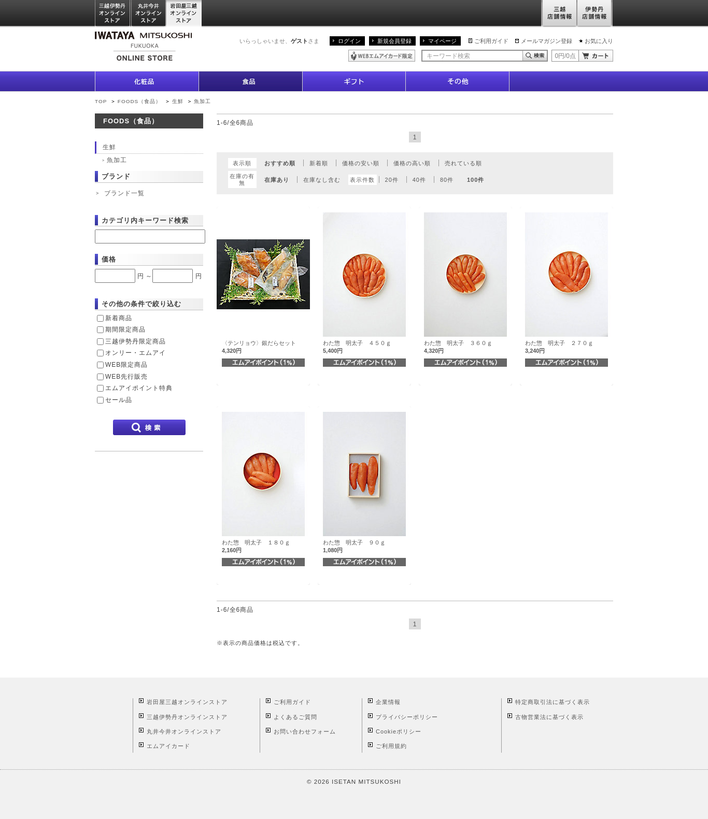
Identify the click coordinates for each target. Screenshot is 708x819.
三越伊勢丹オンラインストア (113, 13)
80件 (447, 180)
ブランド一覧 (124, 193)
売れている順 (463, 163)
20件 (392, 180)
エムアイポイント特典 (139, 388)
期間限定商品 (125, 329)
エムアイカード (168, 746)
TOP (101, 101)
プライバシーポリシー (407, 717)
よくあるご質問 (295, 717)
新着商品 (118, 318)
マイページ (442, 41)
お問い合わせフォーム (305, 731)
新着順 (318, 163)
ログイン (349, 41)
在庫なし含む (322, 180)
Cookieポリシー (398, 731)
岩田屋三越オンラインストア (184, 13)
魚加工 (202, 101)
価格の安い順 (360, 163)
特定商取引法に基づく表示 (552, 702)
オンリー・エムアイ (135, 352)
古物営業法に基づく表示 (549, 717)
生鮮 (179, 101)
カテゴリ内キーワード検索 (145, 220)
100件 (475, 180)
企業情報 (388, 702)
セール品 (118, 400)
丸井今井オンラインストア (148, 13)
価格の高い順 (412, 163)
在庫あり (276, 180)
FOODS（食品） (139, 101)
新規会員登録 (394, 41)
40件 (419, 180)
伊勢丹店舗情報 (595, 13)
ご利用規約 (391, 746)
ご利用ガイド (491, 41)
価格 (109, 259)
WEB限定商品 (126, 364)
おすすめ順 (279, 163)
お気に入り (599, 41)
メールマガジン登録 (546, 41)
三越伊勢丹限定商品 (135, 341)
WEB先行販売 (126, 376)
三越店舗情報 (559, 13)
